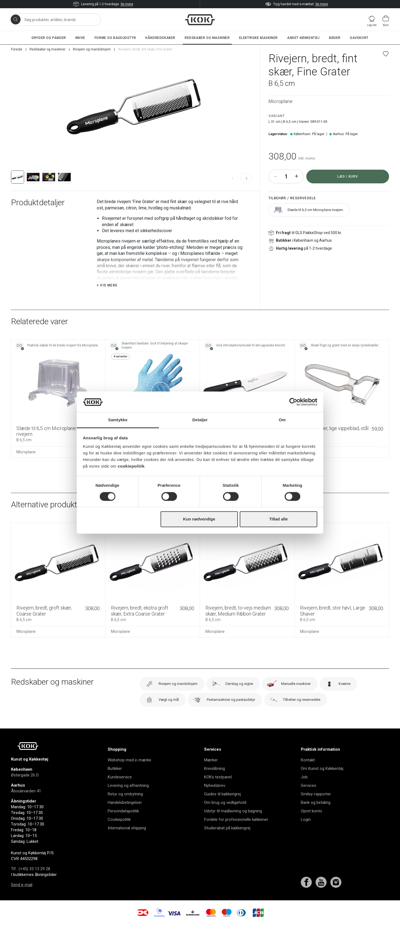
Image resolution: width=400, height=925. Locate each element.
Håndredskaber (160, 38)
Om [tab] (282, 420)
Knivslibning (214, 768)
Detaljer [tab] (200, 420)
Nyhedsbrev (214, 785)
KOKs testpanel (218, 777)
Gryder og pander (49, 38)
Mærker (211, 760)
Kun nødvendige (199, 519)
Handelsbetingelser (125, 802)
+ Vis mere (107, 285)
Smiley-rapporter (316, 794)
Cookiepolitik (119, 819)
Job (304, 777)
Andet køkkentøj (303, 38)
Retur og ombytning (125, 794)
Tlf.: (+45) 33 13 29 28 (30, 868)
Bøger (335, 38)
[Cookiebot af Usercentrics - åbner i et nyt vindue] (293, 402)
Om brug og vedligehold (225, 802)
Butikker (115, 768)
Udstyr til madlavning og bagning (233, 811)
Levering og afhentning (128, 785)
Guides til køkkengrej (222, 794)
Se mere (127, 4)
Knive (80, 38)
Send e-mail (21, 884)
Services (308, 785)
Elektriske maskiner (258, 38)
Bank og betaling (315, 802)
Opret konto (311, 811)
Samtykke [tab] (118, 420)
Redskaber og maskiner (207, 38)
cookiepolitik (131, 466)
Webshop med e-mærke (129, 760)
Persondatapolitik (123, 811)
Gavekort (359, 38)
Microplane (280, 101)
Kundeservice (120, 777)
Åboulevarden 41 (26, 791)
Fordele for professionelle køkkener (236, 819)
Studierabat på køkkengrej (227, 828)
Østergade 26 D (25, 775)
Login (306, 819)
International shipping (127, 828)
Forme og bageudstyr (115, 38)
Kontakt (308, 760)
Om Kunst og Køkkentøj (322, 768)
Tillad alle (278, 519)
